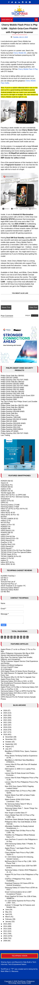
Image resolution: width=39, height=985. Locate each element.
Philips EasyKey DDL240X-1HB (12, 393)
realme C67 (5, 534)
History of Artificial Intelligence (12, 665)
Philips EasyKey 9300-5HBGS (12, 429)
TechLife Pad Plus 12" (9, 584)
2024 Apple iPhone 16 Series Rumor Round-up (18, 671)
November (9, 739)
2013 (5, 929)
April (7, 914)
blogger (35, 315)
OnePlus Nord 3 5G (8, 544)
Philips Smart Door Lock (10, 415)
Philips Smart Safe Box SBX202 (12, 391)
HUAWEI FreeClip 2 (8, 576)
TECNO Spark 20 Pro (9, 554)
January (8, 921)
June (7, 909)
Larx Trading (5, 435)
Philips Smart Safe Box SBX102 (12, 382)
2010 (5, 936)
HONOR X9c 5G (7, 491)
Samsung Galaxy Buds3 (10, 590)
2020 (5, 725)
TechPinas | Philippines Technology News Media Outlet (21, 982)
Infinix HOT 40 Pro (7, 562)
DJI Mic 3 (4, 580)
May (7, 912)
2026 (5, 710)
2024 (5, 715)
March (7, 917)
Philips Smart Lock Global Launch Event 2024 (17, 395)
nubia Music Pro (7, 485)
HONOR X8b (5, 528)
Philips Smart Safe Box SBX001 (12, 407)
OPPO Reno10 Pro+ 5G (9, 538)
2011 (5, 933)
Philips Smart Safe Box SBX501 (12, 376)
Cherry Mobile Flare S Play (28, 69)
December (9, 737)
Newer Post (6, 307)
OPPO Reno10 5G (8, 540)
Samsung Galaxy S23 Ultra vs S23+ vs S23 (17, 693)
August (8, 746)
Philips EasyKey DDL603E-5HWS (13, 423)
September (9, 744)
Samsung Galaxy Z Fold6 (10, 505)
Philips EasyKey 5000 (9, 399)
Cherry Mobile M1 (19, 53)
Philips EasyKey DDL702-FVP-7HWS (14, 380)
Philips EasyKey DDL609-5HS (12, 397)
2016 (5, 734)
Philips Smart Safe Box (9, 413)
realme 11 (4, 560)
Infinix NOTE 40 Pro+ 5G (10, 515)
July (7, 749)
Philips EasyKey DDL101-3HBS (12, 389)
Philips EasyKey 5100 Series (11, 425)
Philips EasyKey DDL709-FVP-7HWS (14, 433)
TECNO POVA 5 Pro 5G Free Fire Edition (16, 550)
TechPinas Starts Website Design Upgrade (20, 819)
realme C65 (5, 511)
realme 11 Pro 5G (7, 558)
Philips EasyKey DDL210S (10, 427)
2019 (5, 727)
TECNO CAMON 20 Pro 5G (11, 556)
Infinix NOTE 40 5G (8, 512)
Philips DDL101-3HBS (9, 421)
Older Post (33, 307)
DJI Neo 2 (4, 578)
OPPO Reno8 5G (7, 546)
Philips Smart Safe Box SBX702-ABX (14, 405)
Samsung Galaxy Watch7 (10, 588)
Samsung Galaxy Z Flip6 (10, 507)
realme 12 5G (6, 520)
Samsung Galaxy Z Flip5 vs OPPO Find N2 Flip (18, 691)
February (8, 919)
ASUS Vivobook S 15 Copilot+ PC (13, 586)
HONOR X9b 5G (7, 532)
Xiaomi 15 (4, 483)
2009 (5, 938)
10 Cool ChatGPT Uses (9, 667)
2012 (5, 931)
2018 (5, 730)
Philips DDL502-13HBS (9, 378)
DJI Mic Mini (5, 592)
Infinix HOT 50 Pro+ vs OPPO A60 (13, 495)
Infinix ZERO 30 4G (8, 564)
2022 (5, 720)
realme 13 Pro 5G (7, 501)
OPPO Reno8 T (6, 548)
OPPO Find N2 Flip (8, 695)
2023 (5, 718)
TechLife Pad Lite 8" (8, 582)
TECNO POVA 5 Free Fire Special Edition (16, 552)
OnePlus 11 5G (6, 542)
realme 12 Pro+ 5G (8, 524)
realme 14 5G (6, 489)
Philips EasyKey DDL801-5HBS (12, 384)
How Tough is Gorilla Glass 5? (16, 813)
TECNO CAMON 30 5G (9, 518)
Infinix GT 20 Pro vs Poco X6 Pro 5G (14, 509)
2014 (5, 926)
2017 (5, 732)
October (8, 742)
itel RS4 (4, 517)
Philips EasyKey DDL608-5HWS (12, 411)
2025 (5, 713)
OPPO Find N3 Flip (8, 536)
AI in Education (6, 669)
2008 (5, 941)
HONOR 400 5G (7, 487)
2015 (5, 924)
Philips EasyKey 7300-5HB (11, 417)
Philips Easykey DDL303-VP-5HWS (14, 419)
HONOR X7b (5, 526)
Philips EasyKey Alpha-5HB (11, 409)
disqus (27, 315)
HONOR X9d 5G (7, 481)
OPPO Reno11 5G (8, 530)
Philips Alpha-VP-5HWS (9, 431)
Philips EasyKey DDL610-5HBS (12, 387)
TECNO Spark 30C (8, 493)
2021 (5, 722)
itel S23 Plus (5, 522)
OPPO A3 (4, 503)
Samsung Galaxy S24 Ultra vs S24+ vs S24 (17, 681)
